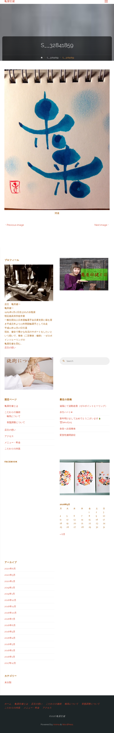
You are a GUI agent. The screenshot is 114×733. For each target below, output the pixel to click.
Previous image (14, 225)
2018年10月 (11, 612)
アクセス (9, 436)
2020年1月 (10, 581)
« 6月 (62, 534)
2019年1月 (10, 593)
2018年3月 (10, 644)
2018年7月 (10, 619)
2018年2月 (10, 650)
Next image (102, 225)
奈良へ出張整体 (68, 428)
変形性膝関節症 (68, 435)
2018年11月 (10, 606)
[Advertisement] (29, 527)
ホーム (7, 703)
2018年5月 (10, 631)
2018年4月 (10, 638)
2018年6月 (10, 625)
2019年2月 (10, 587)
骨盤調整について (16, 422)
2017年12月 (10, 663)
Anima (56, 724)
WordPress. (67, 724)
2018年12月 (10, 600)
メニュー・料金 (12, 442)
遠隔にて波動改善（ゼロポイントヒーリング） (83, 406)
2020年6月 (10, 568)
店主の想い (10, 347)
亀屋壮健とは (11, 406)
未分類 (8, 682)
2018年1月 (10, 656)
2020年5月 (10, 575)
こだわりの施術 (12, 412)
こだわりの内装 (12, 448)
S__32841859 (52, 58)
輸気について (13, 416)
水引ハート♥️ (66, 412)
